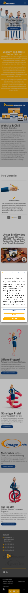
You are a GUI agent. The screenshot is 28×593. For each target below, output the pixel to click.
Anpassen (14, 314)
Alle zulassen (14, 319)
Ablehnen (14, 310)
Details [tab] (14, 273)
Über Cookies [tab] (22, 273)
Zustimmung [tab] (5, 273)
